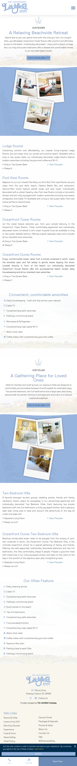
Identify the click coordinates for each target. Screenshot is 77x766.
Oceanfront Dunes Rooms (21, 254)
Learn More (39, 749)
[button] (73, 8)
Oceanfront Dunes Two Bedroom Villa (30, 534)
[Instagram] (31, 698)
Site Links (10, 713)
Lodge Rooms (12, 146)
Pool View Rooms (15, 178)
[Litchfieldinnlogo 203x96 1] (38, 680)
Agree (38, 754)
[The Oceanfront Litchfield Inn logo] (15, 8)
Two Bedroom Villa (16, 493)
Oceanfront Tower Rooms (21, 219)
